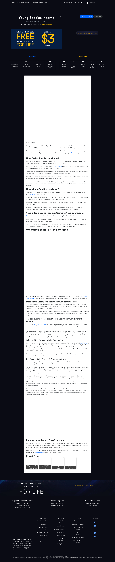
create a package (39, 452)
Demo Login (98, 17)
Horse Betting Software (60, 540)
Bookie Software (60, 526)
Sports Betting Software (60, 522)
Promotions (43, 542)
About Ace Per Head (43, 532)
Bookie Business (77, 546)
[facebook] (95, 532)
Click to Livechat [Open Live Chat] (92, 505)
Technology (43, 524)
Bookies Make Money (77, 524)
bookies (71, 153)
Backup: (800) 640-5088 (92, 33)
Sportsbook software (32, 216)
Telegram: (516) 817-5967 (22, 505)
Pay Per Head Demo (43, 521)
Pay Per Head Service (78, 521)
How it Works (59, 17)
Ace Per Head (84, 343)
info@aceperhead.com (92, 504)
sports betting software (39, 324)
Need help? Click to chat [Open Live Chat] (82, 33)
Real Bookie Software (78, 537)
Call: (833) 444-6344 (57, 504)
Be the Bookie (43, 536)
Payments (51, 17)
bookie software (46, 362)
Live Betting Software (60, 544)
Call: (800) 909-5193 (70, 3)
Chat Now (81, 3)
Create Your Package (86, 17)
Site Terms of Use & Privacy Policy (62, 556)
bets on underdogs (57, 166)
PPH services (57, 356)
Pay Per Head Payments (43, 528)
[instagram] (95, 522)
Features (43, 17)
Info (77, 17)
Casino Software (60, 536)
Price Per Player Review (77, 542)
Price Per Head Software (77, 533)
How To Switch (43, 539)
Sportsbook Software (60, 529)
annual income (31, 194)
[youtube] (95, 526)
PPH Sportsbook (60, 532)
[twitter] (95, 536)
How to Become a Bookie (77, 528)
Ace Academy (70, 17)
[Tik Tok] (95, 529)
